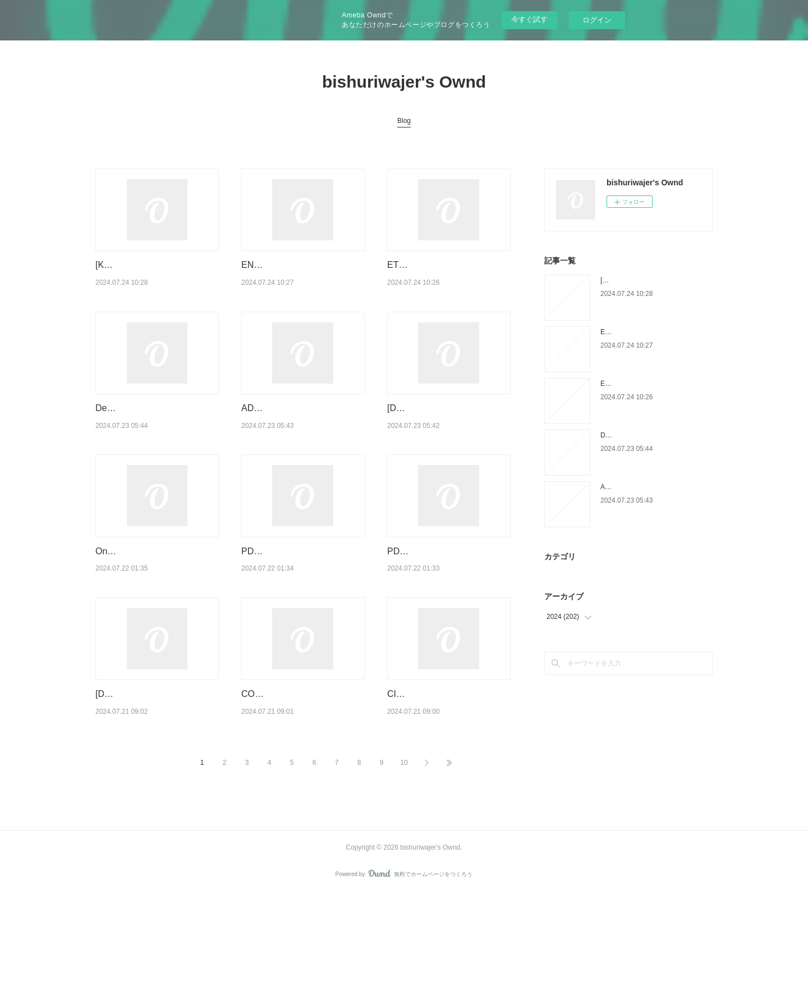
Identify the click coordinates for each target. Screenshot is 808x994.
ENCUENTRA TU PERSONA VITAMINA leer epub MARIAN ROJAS (300, 279)
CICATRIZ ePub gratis (431, 765)
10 (403, 863)
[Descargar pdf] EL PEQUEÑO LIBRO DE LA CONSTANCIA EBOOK (448, 451)
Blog (404, 121)
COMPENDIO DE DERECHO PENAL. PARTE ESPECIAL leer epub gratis (300, 780)
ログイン (597, 20)
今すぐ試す (529, 19)
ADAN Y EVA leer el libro (290, 436)
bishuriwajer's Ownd (404, 81)
